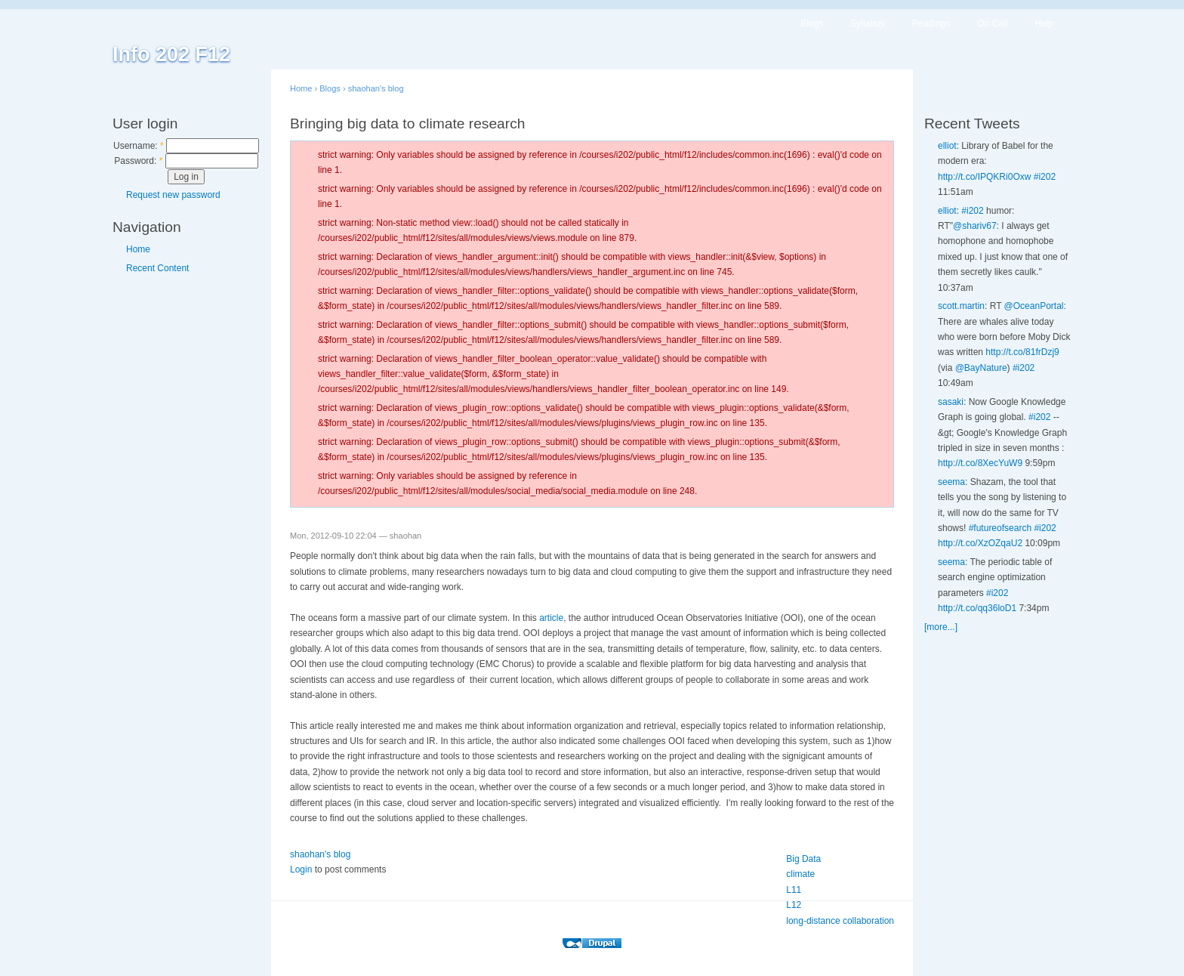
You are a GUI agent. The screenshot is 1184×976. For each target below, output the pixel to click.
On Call (992, 23)
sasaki (951, 402)
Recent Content (157, 268)
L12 (793, 905)
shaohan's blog (376, 88)
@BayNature (981, 368)
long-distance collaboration (840, 921)
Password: (138, 161)
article (551, 618)
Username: (138, 146)
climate (800, 874)
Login (301, 869)
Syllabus (867, 23)
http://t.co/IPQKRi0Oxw (984, 176)
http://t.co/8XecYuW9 (980, 463)
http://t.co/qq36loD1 (977, 608)
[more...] (940, 627)
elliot (947, 146)
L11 (793, 890)
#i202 (1045, 176)
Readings (931, 23)
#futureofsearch (1000, 528)
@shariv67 (975, 226)
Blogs (811, 23)
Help (1043, 23)
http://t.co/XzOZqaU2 (980, 543)
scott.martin (961, 306)
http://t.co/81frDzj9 (1022, 352)
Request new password (173, 195)
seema (951, 482)
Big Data (803, 859)
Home (138, 249)
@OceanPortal (1034, 306)
